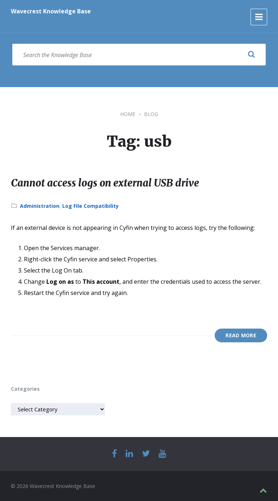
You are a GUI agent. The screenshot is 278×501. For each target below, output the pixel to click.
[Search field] (139, 54)
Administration (39, 205)
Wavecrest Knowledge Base (51, 11)
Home (127, 114)
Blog (151, 114)
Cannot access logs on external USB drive (114, 182)
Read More (241, 335)
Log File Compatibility (90, 205)
